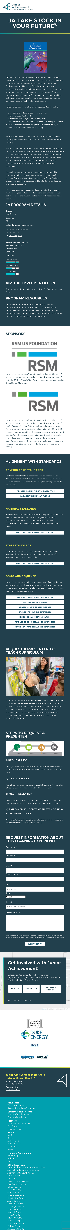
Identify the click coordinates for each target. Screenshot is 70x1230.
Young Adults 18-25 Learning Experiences (35, 627)
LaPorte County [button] (14, 1209)
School (9, 902)
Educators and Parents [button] (19, 1112)
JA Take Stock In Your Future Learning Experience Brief (33, 310)
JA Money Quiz (15, 236)
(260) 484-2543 (13, 1090)
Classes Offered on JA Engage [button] (21, 1108)
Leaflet (44, 1009)
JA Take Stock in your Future (35, 496)
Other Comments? (14, 913)
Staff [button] (9, 1135)
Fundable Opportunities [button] (18, 1123)
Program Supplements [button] (18, 1114)
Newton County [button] (14, 1218)
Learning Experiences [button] (19, 1153)
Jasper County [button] (14, 1201)
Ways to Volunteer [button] (16, 1105)
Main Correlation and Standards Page (35, 491)
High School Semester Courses (35, 617)
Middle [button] (10, 1158)
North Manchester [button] (15, 1223)
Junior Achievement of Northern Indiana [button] (26, 1167)
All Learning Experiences (35, 602)
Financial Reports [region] (15, 1129)
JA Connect (14, 233)
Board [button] (10, 1138)
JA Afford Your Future (18, 230)
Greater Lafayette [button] (15, 1195)
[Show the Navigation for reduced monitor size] (65, 7)
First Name (11, 847)
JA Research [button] (13, 1141)
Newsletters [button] (13, 1146)
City (7, 885)
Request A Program (51, 988)
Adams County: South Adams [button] (20, 1173)
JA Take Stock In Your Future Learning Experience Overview (35, 313)
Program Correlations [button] (17, 1117)
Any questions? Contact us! (19, 1000)
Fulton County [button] (14, 1190)
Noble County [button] (13, 1221)
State (8, 893)
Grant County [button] (13, 1192)
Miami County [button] (13, 1215)
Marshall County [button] (15, 1212)
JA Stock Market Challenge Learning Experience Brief (32, 307)
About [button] (10, 1133)
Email (9, 866)
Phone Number (13, 874)
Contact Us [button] (12, 1087)
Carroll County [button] (14, 1176)
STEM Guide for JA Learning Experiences (27, 316)
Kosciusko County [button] (15, 1204)
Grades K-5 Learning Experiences (35, 607)
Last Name (11, 855)
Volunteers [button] (13, 1103)
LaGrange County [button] (15, 1206)
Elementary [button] (12, 1156)
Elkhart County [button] (14, 1187)
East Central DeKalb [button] (16, 1184)
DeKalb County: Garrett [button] (18, 1181)
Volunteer (31, 989)
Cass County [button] (13, 1178)
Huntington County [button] (16, 1198)
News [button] (10, 1149)
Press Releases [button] (14, 1144)
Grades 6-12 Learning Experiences (35, 612)
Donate (15, 989)
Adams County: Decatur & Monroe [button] (23, 1170)
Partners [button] (12, 1121)
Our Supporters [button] (14, 1126)
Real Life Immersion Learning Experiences (35, 622)
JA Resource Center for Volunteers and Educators (31, 304)
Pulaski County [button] (14, 1226)
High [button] (9, 1161)
